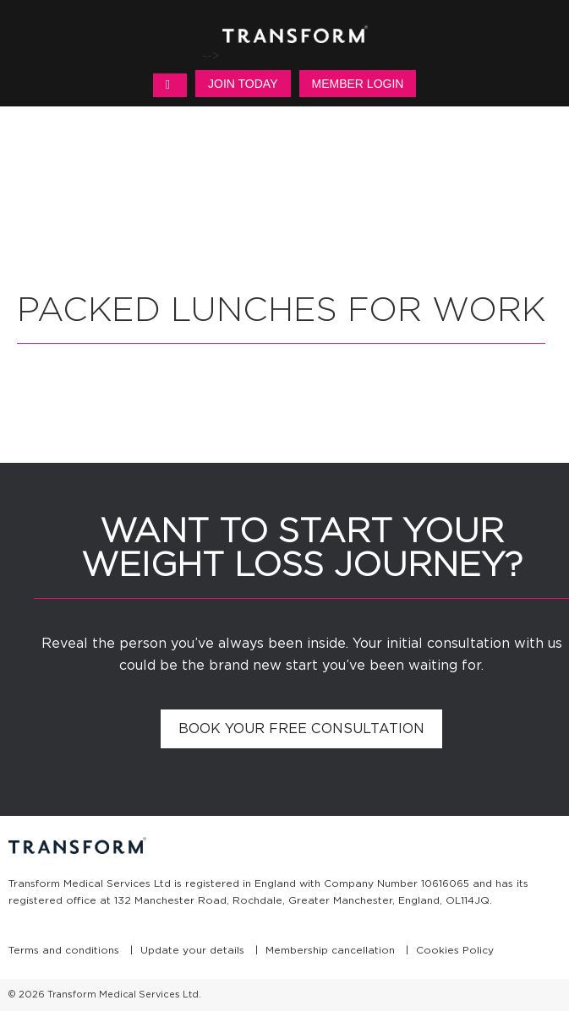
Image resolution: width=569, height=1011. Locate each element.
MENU (170, 85)
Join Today (242, 83)
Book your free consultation (301, 728)
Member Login (358, 83)
